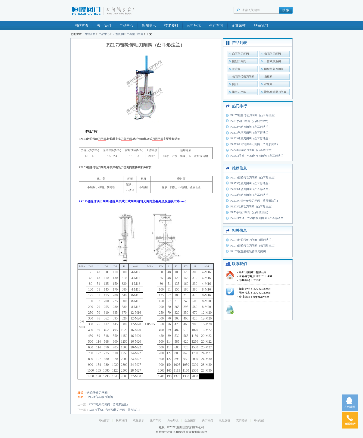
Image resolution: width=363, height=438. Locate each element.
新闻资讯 (149, 25)
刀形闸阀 (157, 139)
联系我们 (261, 25)
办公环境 (172, 420)
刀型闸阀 (118, 34)
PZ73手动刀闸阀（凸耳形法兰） (250, 121)
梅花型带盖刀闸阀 (243, 76)
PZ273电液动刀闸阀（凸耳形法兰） (252, 150)
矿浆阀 (268, 84)
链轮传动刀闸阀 (97, 392)
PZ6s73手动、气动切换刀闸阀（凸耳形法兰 (256, 155)
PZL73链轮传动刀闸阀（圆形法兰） (252, 239)
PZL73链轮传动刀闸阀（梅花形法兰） (253, 245)
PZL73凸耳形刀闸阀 (100, 397)
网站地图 (259, 420)
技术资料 (171, 25)
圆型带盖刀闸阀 (274, 69)
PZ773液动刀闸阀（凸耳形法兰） (250, 138)
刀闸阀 (102, 139)
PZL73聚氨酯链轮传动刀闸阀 (248, 251)
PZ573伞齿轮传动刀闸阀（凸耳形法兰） (254, 144)
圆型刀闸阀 (239, 61)
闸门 (235, 84)
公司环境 (194, 25)
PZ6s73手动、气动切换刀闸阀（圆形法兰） (115, 409)
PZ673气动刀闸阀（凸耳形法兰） (250, 132)
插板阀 (268, 76)
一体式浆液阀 (272, 61)
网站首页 (81, 25)
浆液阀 (236, 69)
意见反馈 (224, 420)
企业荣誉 (239, 25)
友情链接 (241, 420)
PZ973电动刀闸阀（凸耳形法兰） (109, 404)
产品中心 (126, 25)
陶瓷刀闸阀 (239, 92)
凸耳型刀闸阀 (135, 34)
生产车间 (216, 25)
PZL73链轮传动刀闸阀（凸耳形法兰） (253, 115)
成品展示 (138, 420)
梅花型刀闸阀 (272, 53)
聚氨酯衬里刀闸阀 (275, 92)
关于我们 (104, 25)
